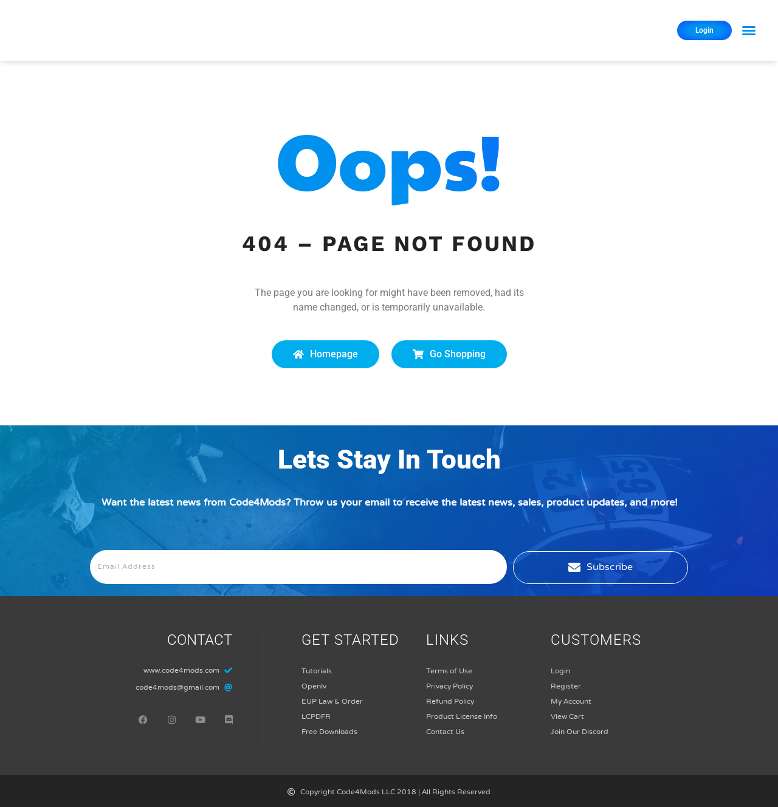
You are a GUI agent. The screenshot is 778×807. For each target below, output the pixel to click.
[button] (749, 30)
